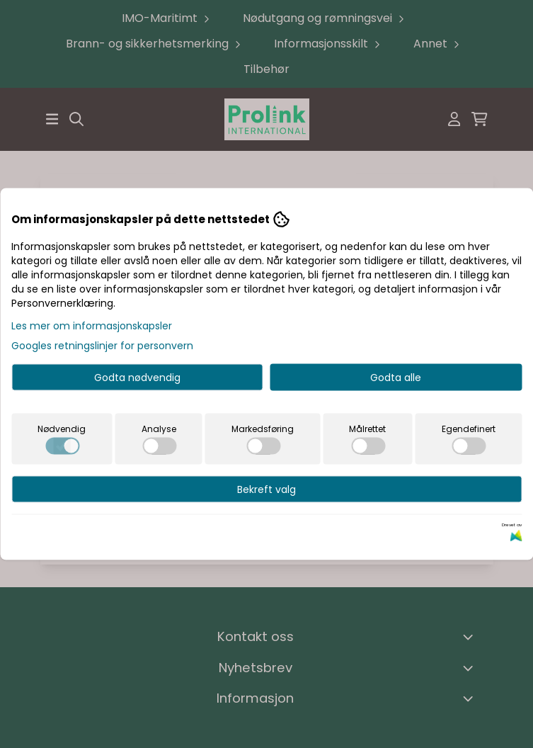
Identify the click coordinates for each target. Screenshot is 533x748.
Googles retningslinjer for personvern (102, 346)
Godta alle (395, 377)
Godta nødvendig (137, 377)
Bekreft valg (266, 489)
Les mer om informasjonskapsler (91, 326)
